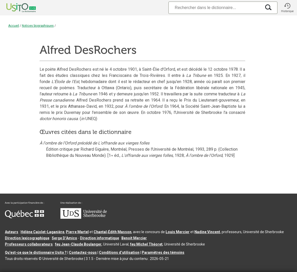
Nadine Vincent (207, 232)
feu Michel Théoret (146, 244)
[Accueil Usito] (15, 7)
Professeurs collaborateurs (29, 244)
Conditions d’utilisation (119, 252)
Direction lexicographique (27, 238)
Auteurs (11, 232)
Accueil (13, 26)
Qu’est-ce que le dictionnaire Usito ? (36, 252)
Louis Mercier (178, 232)
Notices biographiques (38, 26)
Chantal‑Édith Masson (112, 232)
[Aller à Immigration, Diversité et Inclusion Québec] (24, 217)
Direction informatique (99, 238)
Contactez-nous (83, 252)
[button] (287, 7)
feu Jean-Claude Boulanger (78, 244)
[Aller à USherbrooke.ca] (83, 217)
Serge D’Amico (64, 238)
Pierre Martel (77, 232)
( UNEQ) (88, 118)
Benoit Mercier (134, 238)
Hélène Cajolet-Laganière (42, 232)
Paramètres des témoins (163, 252)
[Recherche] (215, 7)
